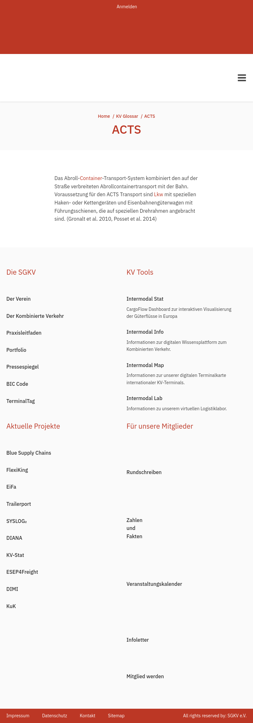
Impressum (17, 716)
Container (91, 178)
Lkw (158, 194)
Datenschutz (54, 716)
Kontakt (87, 716)
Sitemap (116, 716)
